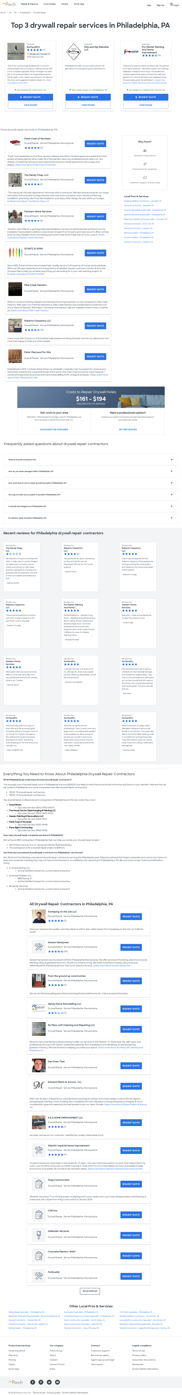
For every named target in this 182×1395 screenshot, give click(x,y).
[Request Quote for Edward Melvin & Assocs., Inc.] (131, 1086)
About (53, 1355)
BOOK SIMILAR (90, 1291)
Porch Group (56, 1350)
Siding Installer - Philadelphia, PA (23, 1328)
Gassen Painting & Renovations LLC (26, 816)
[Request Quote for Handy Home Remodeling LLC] (131, 1008)
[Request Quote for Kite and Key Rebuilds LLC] (88, 97)
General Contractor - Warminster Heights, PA (28, 1324)
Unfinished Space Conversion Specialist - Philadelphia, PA (89, 1316)
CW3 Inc (53, 1210)
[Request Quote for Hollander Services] (131, 1235)
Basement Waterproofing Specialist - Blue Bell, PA (141, 1324)
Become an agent (100, 1355)
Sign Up (160, 5)
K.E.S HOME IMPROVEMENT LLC (65, 1117)
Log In (174, 4)
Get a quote (97, 1364)
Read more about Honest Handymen (112, 965)
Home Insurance (17, 1350)
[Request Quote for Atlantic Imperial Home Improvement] (131, 1150)
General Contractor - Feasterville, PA (25, 1320)
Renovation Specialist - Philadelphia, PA (81, 1312)
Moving (12, 1360)
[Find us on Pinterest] (41, 1382)
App (149, 5)
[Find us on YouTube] (57, 1382)
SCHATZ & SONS (33, 248)
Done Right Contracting (20, 827)
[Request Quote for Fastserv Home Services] (95, 216)
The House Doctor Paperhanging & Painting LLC (32, 810)
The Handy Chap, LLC (36, 175)
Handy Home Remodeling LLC (64, 1003)
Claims (12, 1364)
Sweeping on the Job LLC (62, 911)
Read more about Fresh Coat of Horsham (35, 164)
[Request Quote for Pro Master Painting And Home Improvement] (145, 97)
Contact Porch (57, 1364)
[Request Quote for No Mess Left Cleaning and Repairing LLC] (131, 1029)
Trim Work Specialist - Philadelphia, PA (136, 1312)
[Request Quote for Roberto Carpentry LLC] (95, 325)
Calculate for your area (54, 429)
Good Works (15, 805)
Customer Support (100, 1350)
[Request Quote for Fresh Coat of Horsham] (95, 143)
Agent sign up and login (103, 1360)
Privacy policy (139, 1355)
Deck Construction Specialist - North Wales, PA (84, 1320)
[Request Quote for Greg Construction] (131, 1184)
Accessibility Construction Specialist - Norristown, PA (143, 1320)
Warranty (13, 1355)
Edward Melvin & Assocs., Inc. (65, 1082)
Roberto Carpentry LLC (37, 320)
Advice (64, 4)
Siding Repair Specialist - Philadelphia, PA (26, 1312)
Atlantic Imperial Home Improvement (69, 1145)
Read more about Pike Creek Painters (29, 310)
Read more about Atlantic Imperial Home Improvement (115, 1168)
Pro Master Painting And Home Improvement (153, 50)
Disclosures (137, 1364)
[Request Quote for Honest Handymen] (131, 947)
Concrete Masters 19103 (61, 1251)
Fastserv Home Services (38, 211)
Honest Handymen (58, 942)
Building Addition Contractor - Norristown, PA (139, 1316)
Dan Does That (56, 1061)
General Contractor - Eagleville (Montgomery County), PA (145, 1328)
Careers (54, 1360)
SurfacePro (33, 47)
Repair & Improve (29, 4)
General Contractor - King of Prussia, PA (81, 1328)
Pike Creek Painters (35, 285)
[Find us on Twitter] (49, 1382)
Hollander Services (58, 1231)
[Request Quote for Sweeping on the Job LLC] (131, 916)
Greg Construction (58, 1179)
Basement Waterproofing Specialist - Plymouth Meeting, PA (34, 1316)
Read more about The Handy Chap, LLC (29, 201)
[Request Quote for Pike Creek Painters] (95, 289)
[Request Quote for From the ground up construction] (131, 981)
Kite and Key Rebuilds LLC (96, 48)
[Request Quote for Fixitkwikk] (131, 1276)
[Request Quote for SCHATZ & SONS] (95, 253)
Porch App (79, 4)
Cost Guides (50, 4)
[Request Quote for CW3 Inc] (131, 1214)
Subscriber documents (143, 1360)
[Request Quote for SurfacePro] (30, 97)
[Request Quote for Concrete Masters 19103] (131, 1255)
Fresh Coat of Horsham (37, 138)
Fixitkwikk (54, 1272)
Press (52, 1369)
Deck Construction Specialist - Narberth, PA (83, 1324)
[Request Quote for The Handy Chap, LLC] (95, 180)
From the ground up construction (67, 976)
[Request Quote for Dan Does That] (131, 1065)
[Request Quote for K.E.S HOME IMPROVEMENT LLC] (131, 1122)
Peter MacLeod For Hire (37, 352)
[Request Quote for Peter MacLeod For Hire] (95, 356)
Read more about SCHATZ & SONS (27, 274)
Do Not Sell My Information (145, 1369)
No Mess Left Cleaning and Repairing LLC (71, 1025)
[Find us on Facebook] (32, 1382)
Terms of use (138, 1350)
